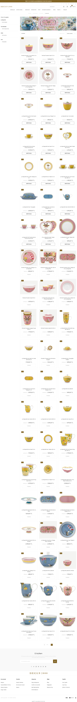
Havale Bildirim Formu (6, 684)
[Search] (57, 6)
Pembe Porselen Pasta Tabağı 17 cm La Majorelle (29, 86)
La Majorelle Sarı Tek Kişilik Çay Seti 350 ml (67, 329)
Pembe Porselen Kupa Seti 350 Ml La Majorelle (48, 268)
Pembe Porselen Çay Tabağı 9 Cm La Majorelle (28, 268)
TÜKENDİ (29, 274)
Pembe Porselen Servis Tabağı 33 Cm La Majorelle (67, 268)
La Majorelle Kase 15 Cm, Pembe (67, 631)
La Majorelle (47, 13)
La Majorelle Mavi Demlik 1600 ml (67, 207)
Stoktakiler (23, 33)
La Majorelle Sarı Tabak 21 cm (48, 176)
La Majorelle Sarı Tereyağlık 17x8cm (67, 359)
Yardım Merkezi (19, 682)
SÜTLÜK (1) (4, 35)
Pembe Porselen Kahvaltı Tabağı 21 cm (48, 86)
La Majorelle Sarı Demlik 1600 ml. (48, 419)
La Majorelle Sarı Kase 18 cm (67, 419)
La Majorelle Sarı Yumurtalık (67, 116)
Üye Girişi (64, 684)
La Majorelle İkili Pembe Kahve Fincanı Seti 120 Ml (29, 238)
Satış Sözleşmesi (35, 682)
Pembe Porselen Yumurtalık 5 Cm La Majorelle (28, 56)
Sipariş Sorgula (4, 687)
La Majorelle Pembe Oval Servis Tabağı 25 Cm (67, 510)
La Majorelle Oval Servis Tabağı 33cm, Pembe (48, 541)
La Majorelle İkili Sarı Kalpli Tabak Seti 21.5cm (67, 147)
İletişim (2, 682)
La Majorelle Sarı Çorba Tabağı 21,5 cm (28, 177)
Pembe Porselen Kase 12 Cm (48, 55)
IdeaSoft (33, 701)
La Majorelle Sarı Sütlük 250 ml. (29, 419)
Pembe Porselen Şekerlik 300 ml (48, 328)
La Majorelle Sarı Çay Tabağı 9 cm (48, 116)
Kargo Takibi (3, 689)
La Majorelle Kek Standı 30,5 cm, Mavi (29, 510)
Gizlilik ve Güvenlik (36, 684)
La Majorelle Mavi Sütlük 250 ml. (29, 600)
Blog (48, 682)
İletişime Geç (50, 687)
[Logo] (6, 6)
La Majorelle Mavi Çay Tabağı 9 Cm (67, 541)
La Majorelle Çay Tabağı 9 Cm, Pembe (29, 571)
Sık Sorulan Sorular (20, 684)
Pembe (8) (4, 41)
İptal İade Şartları (35, 687)
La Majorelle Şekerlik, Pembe (67, 570)
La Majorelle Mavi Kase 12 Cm (48, 631)
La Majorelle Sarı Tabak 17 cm (48, 479)
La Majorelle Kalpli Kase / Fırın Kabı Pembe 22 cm (67, 480)
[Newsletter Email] (38, 661)
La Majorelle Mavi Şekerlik (48, 570)
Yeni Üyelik (64, 682)
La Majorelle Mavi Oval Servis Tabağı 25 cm (48, 207)
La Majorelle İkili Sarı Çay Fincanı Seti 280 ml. (67, 177)
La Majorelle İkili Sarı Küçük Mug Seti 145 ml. (29, 480)
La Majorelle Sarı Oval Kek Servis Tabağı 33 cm (48, 389)
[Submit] (55, 661)
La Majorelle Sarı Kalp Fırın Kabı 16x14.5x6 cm (29, 359)
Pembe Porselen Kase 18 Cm (29, 297)
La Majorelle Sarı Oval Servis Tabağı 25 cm (29, 389)
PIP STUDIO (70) (5, 28)
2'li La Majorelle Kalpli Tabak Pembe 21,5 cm (48, 238)
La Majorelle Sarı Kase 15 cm (29, 449)
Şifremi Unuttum (66, 687)
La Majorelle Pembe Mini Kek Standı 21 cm (67, 86)
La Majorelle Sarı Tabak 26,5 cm (48, 449)
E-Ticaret (36, 701)
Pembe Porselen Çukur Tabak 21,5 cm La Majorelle (67, 298)
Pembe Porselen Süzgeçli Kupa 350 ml (29, 329)
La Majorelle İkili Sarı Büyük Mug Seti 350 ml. (67, 450)
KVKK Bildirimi (35, 689)
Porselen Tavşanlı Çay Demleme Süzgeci (48, 359)
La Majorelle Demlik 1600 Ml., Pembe (67, 601)
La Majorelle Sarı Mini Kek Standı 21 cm (29, 117)
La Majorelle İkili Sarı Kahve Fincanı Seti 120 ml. (29, 147)
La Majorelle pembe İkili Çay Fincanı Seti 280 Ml (48, 298)
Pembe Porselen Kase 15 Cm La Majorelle (67, 56)
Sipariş (17, 687)
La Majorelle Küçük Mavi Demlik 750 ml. (48, 601)
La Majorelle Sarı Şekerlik (67, 388)
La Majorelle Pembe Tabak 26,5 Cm (67, 238)
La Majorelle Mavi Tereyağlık (29, 207)
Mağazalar (49, 684)
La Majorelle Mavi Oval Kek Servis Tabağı (48, 510)
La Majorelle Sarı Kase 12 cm (48, 146)
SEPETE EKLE (29, 62)
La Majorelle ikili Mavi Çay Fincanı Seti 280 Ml (28, 632)
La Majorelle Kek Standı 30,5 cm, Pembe (29, 541)
